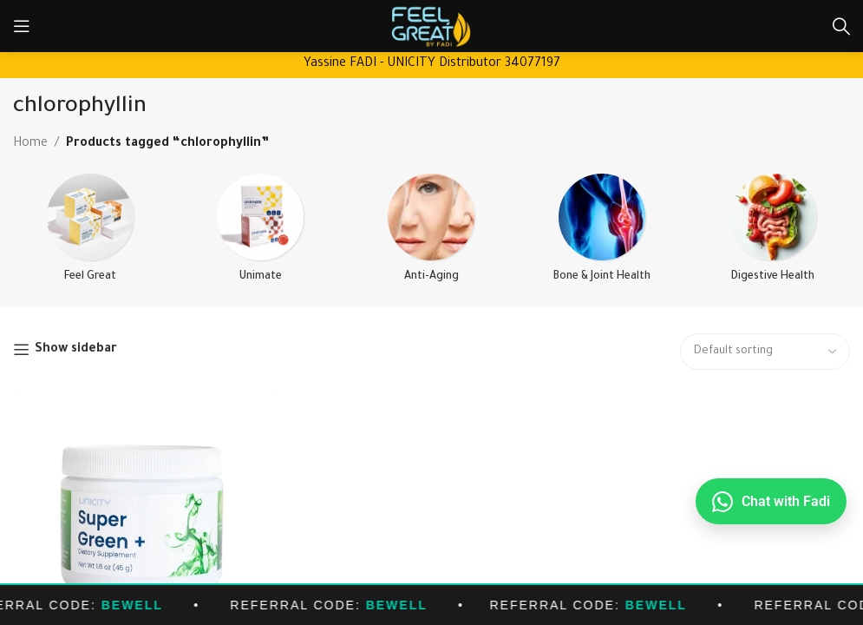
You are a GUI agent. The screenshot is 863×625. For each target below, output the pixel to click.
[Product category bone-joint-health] (602, 234)
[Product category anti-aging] (431, 234)
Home (30, 144)
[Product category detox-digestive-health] (773, 234)
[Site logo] (431, 28)
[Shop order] (765, 351)
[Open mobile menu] (21, 26)
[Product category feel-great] (90, 234)
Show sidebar (76, 350)
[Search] (841, 26)
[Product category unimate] (260, 234)
